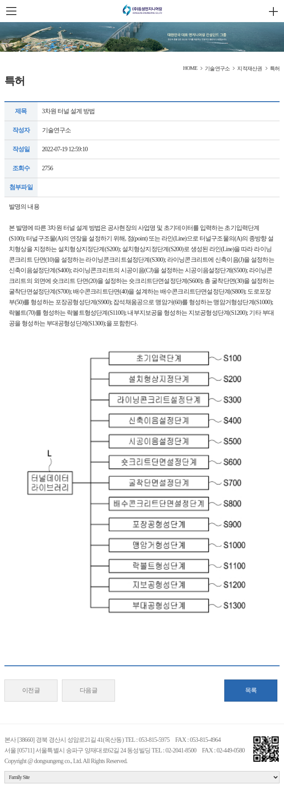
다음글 (89, 690)
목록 (251, 690)
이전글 (31, 690)
